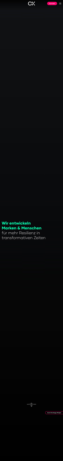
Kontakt (52, 3)
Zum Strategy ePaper (54, 412)
